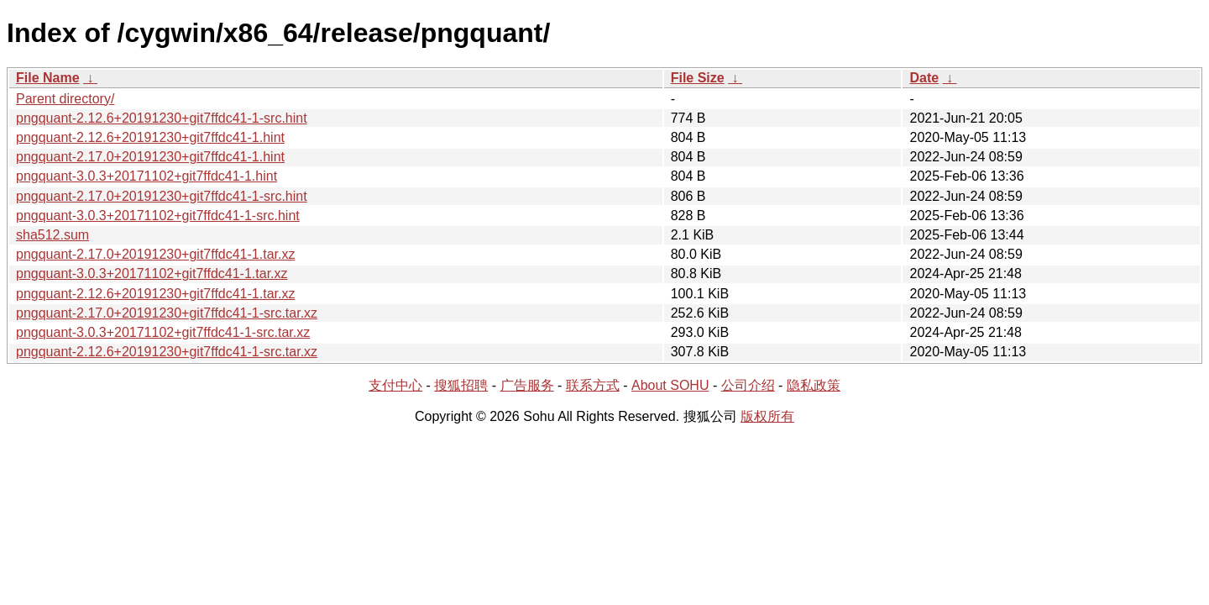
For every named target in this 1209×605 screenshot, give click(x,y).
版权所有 (767, 416)
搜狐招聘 (461, 385)
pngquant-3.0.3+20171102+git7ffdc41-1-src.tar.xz (163, 332)
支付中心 (395, 385)
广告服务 (527, 385)
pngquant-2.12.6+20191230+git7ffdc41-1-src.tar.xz (166, 352)
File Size (698, 78)
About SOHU (670, 385)
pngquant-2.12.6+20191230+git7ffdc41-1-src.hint (161, 118)
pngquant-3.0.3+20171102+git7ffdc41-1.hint (146, 176)
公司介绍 (748, 385)
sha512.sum (52, 235)
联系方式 (593, 385)
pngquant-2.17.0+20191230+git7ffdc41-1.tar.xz (155, 254)
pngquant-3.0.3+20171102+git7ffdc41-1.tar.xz (152, 273)
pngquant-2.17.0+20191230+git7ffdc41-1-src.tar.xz (166, 313)
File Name (48, 78)
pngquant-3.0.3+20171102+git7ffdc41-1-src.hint (158, 215)
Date (924, 78)
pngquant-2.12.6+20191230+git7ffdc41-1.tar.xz (155, 294)
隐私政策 (813, 385)
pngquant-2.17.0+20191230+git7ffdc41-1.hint (150, 157)
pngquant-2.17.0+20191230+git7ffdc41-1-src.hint (161, 196)
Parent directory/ (65, 99)
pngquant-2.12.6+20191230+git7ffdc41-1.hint (150, 137)
